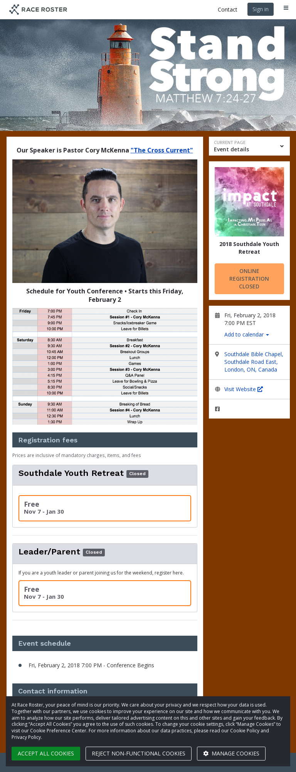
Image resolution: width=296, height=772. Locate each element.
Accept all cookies (46, 753)
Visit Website (243, 389)
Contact (227, 9)
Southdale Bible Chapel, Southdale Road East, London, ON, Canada (253, 361)
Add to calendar (246, 334)
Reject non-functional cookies (138, 753)
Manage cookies (231, 753)
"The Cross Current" (162, 150)
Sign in (260, 9)
